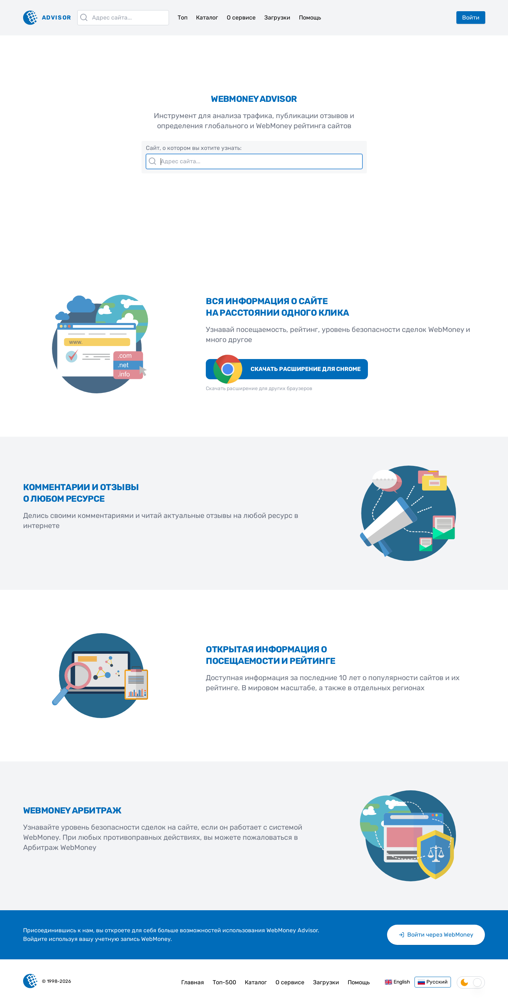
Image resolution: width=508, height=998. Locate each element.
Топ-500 (224, 982)
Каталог (207, 17)
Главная (192, 982)
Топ (182, 17)
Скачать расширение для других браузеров (259, 388)
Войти (470, 17)
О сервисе (241, 17)
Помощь (310, 17)
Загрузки (277, 17)
